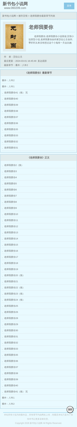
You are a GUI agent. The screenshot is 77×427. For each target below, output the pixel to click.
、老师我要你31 (10, 147)
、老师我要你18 (10, 263)
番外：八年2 (8, 80)
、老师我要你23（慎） (13, 293)
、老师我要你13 (10, 232)
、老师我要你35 (10, 129)
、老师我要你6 (9, 189)
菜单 (69, 5)
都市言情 (23, 16)
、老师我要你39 (10, 105)
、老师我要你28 (10, 318)
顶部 (70, 409)
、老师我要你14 (10, 238)
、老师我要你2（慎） (13, 165)
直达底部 (42, 61)
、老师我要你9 (9, 208)
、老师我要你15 (10, 244)
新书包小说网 (9, 16)
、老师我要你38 (10, 111)
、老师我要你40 (10, 98)
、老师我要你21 (10, 281)
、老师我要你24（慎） (13, 299)
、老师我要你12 (10, 226)
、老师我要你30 (10, 330)
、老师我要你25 (10, 306)
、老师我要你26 (10, 312)
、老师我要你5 (9, 183)
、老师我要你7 (9, 195)
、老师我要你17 (10, 257)
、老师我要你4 (9, 177)
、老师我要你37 (10, 117)
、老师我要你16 (10, 251)
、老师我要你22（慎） (13, 287)
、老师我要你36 (10, 123)
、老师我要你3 (9, 171)
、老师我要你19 (10, 269)
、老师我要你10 (10, 214)
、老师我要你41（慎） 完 (15, 92)
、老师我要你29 (10, 324)
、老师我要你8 (9, 202)
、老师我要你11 (10, 220)
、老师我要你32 (10, 141)
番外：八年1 (8, 86)
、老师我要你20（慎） (13, 275)
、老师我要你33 (10, 135)
